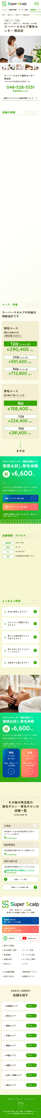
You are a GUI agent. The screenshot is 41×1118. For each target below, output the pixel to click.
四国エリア (11, 1065)
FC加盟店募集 (9, 971)
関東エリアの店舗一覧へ (20, 887)
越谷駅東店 (9, 844)
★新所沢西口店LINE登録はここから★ (19, 870)
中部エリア (11, 1035)
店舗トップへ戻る (20, 879)
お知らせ (7, 963)
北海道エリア (12, 1005)
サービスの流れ (29, 954)
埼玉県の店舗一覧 (20, 815)
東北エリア (11, 1015)
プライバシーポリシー (15, 1099)
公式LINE (8, 938)
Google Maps (12, 838)
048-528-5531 (20, 87)
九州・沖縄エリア (14, 1075)
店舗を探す (8, 959)
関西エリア (11, 1045)
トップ (4, 10)
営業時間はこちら (20, 90)
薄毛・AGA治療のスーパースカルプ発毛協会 (22, 1112)
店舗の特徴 (12, 10)
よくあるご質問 (29, 959)
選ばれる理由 (9, 945)
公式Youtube (29, 938)
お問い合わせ (9, 976)
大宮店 (7, 825)
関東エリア (8, 20)
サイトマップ (29, 1099)
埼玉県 (17, 20)
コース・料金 (23, 10)
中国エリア (11, 1055)
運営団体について (30, 971)
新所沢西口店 (10, 861)
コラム (25, 963)
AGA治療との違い (10, 950)
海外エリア (11, 1085)
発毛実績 (7, 954)
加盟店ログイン (29, 976)
